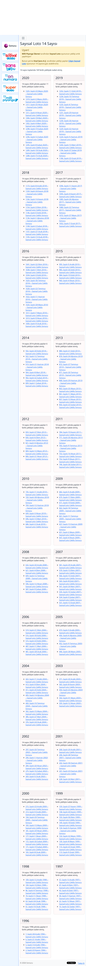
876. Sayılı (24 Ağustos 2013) (71, 359)
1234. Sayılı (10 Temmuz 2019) (70, 99)
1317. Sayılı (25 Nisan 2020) (37, 107)
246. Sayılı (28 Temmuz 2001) (70, 758)
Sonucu (10, 45)
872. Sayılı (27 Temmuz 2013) (70, 367)
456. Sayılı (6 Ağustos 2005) (70, 638)
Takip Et (81, 963)
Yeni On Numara (10, 77)
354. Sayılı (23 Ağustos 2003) (71, 692)
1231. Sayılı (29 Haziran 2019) (70, 115)
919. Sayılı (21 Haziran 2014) (37, 367)
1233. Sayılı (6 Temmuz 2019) (70, 107)
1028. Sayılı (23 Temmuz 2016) (37, 291)
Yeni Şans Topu (10, 66)
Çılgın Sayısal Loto (10, 56)
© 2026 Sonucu (26, 963)
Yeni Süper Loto (10, 88)
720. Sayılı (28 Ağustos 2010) (37, 500)
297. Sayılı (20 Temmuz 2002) (37, 752)
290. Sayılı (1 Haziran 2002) (37, 760)
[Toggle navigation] (23, 38)
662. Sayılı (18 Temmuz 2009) (70, 511)
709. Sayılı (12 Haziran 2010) (37, 508)
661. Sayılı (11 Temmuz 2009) (70, 519)
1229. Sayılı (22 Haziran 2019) (70, 131)
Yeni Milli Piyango (10, 98)
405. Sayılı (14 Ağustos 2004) (37, 698)
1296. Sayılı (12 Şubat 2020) (37, 139)
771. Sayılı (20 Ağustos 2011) (71, 440)
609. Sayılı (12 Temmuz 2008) (37, 578)
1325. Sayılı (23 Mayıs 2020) (37, 94)
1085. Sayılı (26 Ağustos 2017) (70, 202)
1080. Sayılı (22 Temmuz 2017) (70, 210)
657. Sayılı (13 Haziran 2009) (70, 527)
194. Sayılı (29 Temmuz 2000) (37, 820)
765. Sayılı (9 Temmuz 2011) (70, 448)
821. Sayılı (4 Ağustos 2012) (37, 446)
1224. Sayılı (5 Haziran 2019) (70, 139)
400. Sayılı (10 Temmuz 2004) (37, 706)
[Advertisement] (43, 17)
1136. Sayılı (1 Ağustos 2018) (37, 221)
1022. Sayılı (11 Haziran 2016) (37, 299)
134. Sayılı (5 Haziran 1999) (70, 831)
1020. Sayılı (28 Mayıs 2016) (37, 307)
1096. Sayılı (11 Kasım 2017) (70, 188)
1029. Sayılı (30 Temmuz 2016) (37, 283)
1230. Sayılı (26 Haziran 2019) (70, 123)
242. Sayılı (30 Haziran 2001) (70, 766)
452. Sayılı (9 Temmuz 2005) (70, 646)
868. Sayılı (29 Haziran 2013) (70, 383)
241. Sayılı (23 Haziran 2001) (70, 774)
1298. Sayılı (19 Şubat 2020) (37, 131)
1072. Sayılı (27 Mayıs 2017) (70, 218)
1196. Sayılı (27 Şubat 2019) (70, 153)
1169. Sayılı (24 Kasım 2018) (37, 194)
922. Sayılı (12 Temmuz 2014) (37, 359)
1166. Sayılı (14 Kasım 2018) (37, 202)
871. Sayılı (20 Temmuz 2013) (70, 375)
